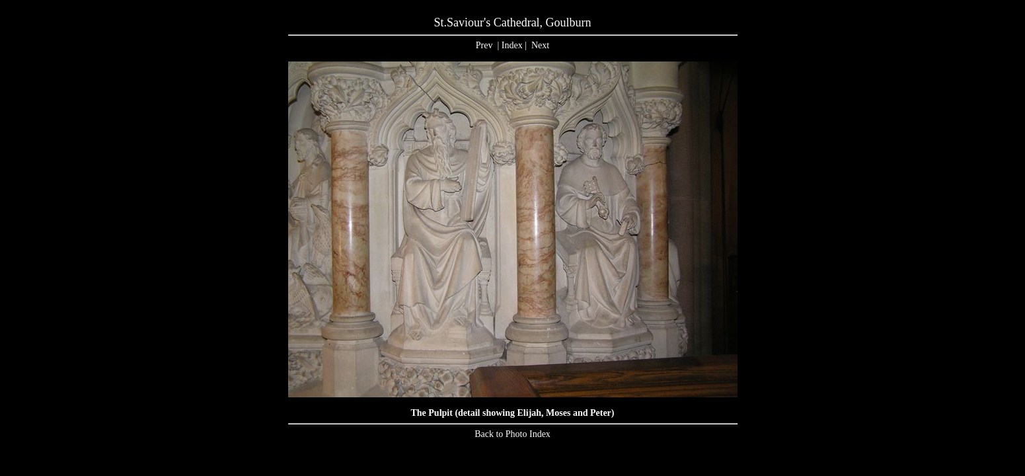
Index (512, 45)
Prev (484, 45)
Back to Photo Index (512, 434)
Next (540, 45)
